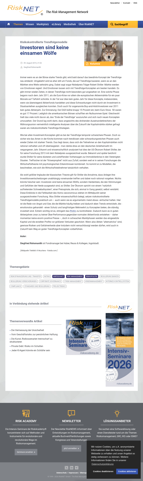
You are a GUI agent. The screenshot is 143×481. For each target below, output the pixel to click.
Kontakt (126, 3)
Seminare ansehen (25, 452)
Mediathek (70, 24)
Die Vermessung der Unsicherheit (27, 330)
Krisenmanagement (94, 281)
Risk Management (75, 276)
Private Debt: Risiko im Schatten (27, 346)
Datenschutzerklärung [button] (103, 464)
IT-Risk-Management (73, 281)
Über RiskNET (86, 24)
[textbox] (123, 24)
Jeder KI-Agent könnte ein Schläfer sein (30, 350)
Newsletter (115, 3)
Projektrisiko (59, 286)
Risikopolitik (91, 276)
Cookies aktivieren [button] (127, 471)
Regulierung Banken (110, 276)
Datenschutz (61, 473)
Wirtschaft (58, 276)
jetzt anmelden (70, 448)
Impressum (73, 473)
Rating (47, 276)
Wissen (30, 24)
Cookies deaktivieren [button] (103, 471)
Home (8, 24)
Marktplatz (43, 24)
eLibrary (56, 24)
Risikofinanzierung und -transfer (26, 276)
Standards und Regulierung (37, 286)
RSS (135, 3)
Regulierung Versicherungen (24, 281)
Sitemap (83, 473)
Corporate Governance (50, 281)
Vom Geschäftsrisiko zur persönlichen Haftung (34, 334)
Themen (18, 24)
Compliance (16, 286)
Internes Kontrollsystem (117, 281)
